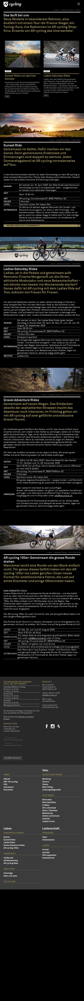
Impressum (9, 787)
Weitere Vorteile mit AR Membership (23, 225)
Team (44, 837)
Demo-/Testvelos (49, 811)
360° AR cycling (11, 782)
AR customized (49, 808)
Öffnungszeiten (49, 855)
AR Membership (11, 861)
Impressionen (48, 858)
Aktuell (7, 779)
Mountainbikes (49, 802)
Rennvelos (47, 800)
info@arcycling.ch (63, 496)
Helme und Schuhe (50, 816)
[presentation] (20, 751)
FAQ (5, 784)
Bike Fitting (47, 787)
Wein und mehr (10, 876)
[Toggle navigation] (78, 4)
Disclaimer (8, 790)
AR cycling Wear (11, 863)
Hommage (8, 873)
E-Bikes (45, 805)
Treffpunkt (8, 858)
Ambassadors (48, 840)
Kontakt (46, 853)
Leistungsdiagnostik (51, 790)
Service (45, 782)
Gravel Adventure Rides (14, 845)
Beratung (46, 779)
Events (7, 837)
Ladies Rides (9, 843)
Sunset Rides (9, 840)
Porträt (45, 850)
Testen (45, 784)
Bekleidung (47, 813)
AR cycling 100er (11, 848)
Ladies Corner (48, 821)
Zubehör (46, 819)
